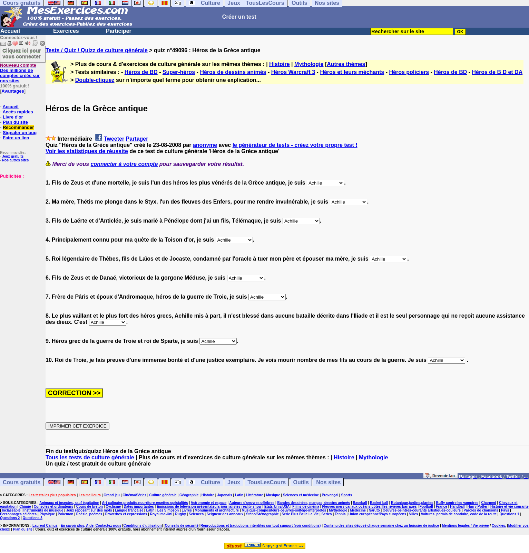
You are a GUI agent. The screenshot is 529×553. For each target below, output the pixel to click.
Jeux (233, 482)
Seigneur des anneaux (225, 514)
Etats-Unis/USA (277, 506)
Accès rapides (17, 111)
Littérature (254, 495)
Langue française (129, 510)
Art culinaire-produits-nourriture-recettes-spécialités (145, 503)
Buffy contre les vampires (457, 503)
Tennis (340, 514)
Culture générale (163, 495)
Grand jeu (112, 495)
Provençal (330, 495)
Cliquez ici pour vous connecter (21, 53)
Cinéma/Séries (134, 495)
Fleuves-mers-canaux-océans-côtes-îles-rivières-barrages (369, 506)
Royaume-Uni (161, 514)
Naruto (374, 510)
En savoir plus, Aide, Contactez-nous (91, 525)
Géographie (189, 495)
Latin (239, 495)
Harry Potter (478, 506)
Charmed (488, 503)
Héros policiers (409, 72)
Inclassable (11, 510)
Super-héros (179, 72)
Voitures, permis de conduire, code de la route (459, 514)
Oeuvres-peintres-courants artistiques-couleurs (422, 510)
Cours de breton (89, 506)
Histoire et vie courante (509, 506)
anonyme (205, 145)
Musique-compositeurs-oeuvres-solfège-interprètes (284, 510)
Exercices (66, 31)
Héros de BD (141, 72)
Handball (457, 506)
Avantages (12, 91)
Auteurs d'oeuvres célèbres (251, 503)
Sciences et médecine (301, 495)
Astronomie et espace (208, 503)
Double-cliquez (95, 80)
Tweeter (114, 139)
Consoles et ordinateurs (53, 506)
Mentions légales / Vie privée (465, 525)
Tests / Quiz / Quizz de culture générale (97, 50)
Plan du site (15, 122)
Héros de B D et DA (497, 72)
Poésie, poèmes (89, 514)
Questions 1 (509, 514)
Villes (413, 514)
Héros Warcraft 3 (293, 72)
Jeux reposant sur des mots (89, 510)
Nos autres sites (15, 160)
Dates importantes (139, 506)
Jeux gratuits (12, 156)
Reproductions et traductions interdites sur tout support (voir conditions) (260, 525)
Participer (118, 31)
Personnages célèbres (18, 514)
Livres (187, 510)
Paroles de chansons (481, 510)
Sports (346, 495)
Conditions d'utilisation (143, 525)
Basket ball (379, 503)
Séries (327, 514)
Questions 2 (10, 518)
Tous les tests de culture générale (90, 457)
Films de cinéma (305, 506)
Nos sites (328, 482)
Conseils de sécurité (181, 525)
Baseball (360, 503)
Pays (505, 510)
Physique (47, 514)
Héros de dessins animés (233, 72)
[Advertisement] (20, 213)
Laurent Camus (45, 525)
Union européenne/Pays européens (377, 514)
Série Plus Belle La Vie (300, 514)
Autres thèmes (346, 64)
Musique (273, 495)
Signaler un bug (20, 132)
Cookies (498, 525)
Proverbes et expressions (126, 514)
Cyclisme (113, 506)
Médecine (358, 510)
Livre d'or (13, 117)
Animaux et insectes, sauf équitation (69, 503)
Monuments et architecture (217, 510)
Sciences (196, 514)
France (441, 506)
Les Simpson (168, 510)
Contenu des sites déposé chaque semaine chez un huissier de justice (381, 525)
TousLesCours (266, 482)
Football (426, 506)
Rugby (180, 514)
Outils (301, 482)
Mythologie (308, 64)
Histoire (279, 64)
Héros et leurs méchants (352, 72)
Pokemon (65, 514)
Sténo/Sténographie (262, 514)
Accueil (10, 31)
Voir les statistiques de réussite (87, 151)
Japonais (224, 495)
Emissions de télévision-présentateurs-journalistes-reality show (209, 506)
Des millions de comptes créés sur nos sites (20, 73)
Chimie (25, 506)
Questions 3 (32, 518)
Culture (210, 482)
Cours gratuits (21, 482)
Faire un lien (16, 137)
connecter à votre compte (124, 164)
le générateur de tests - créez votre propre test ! (295, 145)
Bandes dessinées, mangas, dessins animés (313, 503)
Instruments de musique (43, 510)
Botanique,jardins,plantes (412, 503)
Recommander (18, 127)
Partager (137, 139)
